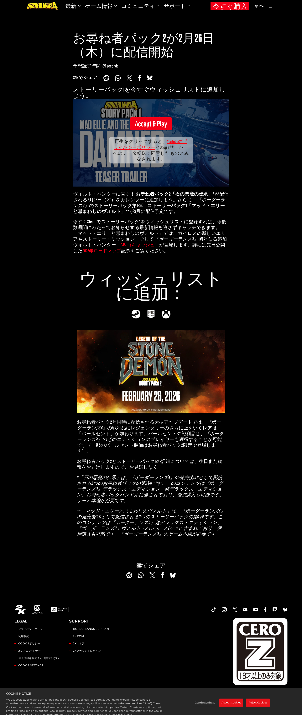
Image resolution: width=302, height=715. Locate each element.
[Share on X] (129, 78)
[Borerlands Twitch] (274, 609)
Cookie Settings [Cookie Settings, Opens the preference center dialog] (205, 710)
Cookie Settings (30, 665)
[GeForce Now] (59, 609)
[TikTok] (213, 609)
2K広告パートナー (29, 650)
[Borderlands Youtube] (255, 609)
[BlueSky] (150, 78)
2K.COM (78, 636)
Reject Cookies (257, 710)
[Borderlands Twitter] (234, 609)
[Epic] (151, 314)
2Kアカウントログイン (87, 650)
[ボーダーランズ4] (42, 6)
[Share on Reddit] (106, 78)
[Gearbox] (37, 609)
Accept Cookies (231, 710)
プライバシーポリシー (31, 629)
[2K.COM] (20, 609)
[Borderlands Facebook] (265, 609)
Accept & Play (151, 123)
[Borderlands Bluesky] (285, 609)
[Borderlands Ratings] (260, 651)
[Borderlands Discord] (245, 609)
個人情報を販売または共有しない (38, 658)
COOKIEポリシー (29, 643)
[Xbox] (166, 314)
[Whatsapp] (118, 78)
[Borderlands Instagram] (224, 609)
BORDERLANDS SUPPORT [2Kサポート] (91, 629)
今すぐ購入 (229, 6)
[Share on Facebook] (139, 78)
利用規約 (23, 636)
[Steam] (136, 314)
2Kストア (79, 643)
